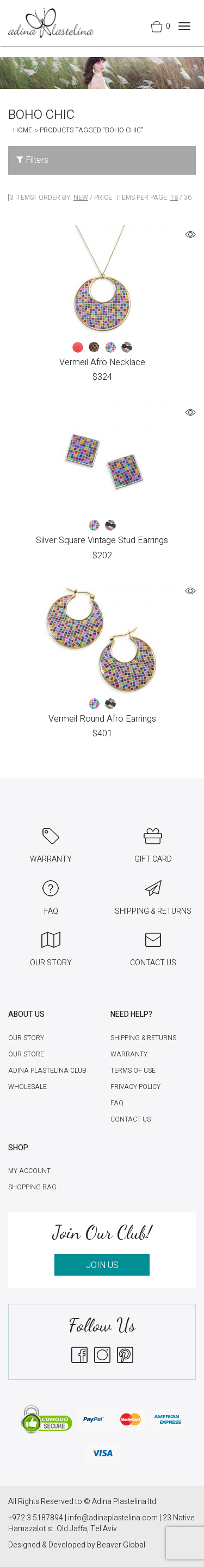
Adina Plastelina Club (47, 1070)
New (80, 197)
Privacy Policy (135, 1087)
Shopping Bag (32, 1187)
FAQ (116, 1103)
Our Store (26, 1054)
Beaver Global (121, 1545)
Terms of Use (133, 1070)
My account (29, 1171)
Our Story (26, 1038)
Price (103, 197)
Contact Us (130, 1119)
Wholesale (27, 1087)
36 (187, 197)
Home (22, 130)
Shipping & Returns (143, 1038)
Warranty (128, 1054)
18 (174, 197)
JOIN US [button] (102, 1265)
